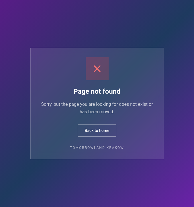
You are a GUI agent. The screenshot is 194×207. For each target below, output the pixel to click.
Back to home (97, 130)
